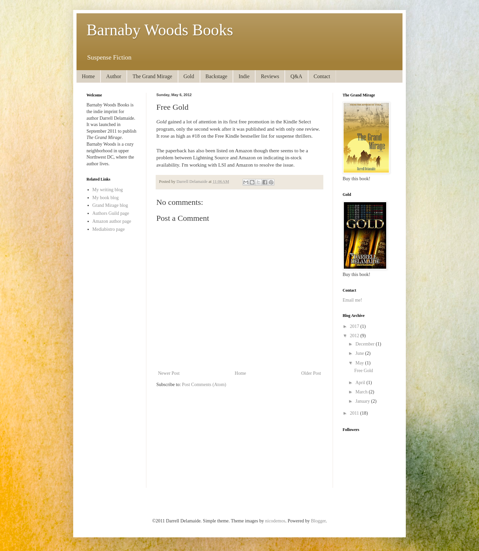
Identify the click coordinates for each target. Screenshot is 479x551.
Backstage (217, 76)
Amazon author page (111, 221)
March (362, 391)
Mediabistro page (108, 229)
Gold (189, 76)
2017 (355, 326)
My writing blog (107, 189)
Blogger (318, 520)
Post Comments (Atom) (204, 384)
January (363, 401)
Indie (244, 76)
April (360, 382)
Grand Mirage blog (110, 205)
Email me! (352, 300)
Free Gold (363, 370)
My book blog (105, 197)
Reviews (270, 76)
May (360, 362)
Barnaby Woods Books (159, 30)
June (360, 353)
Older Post (311, 373)
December (365, 344)
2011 (355, 413)
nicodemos (275, 520)
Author (113, 76)
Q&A (296, 76)
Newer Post (169, 373)
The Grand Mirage (152, 76)
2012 (355, 335)
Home (88, 76)
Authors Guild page (110, 213)
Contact (322, 76)
